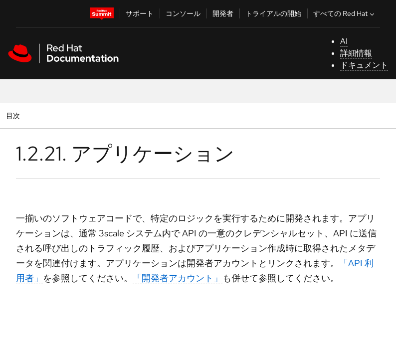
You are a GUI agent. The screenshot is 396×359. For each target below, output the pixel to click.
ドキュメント (364, 65)
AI (344, 41)
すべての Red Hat (345, 13)
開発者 (222, 13)
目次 (14, 115)
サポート (140, 13)
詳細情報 (356, 53)
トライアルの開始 (273, 13)
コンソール (183, 13)
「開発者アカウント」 (177, 278)
